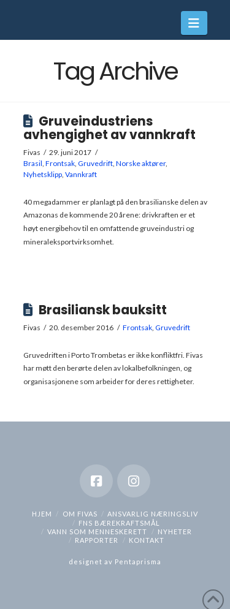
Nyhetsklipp (42, 174)
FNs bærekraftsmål (119, 523)
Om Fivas (80, 514)
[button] (194, 23)
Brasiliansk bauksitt (103, 310)
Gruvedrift (95, 163)
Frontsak (60, 163)
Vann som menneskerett (97, 531)
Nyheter (175, 531)
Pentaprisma (138, 562)
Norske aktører (141, 163)
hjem (42, 514)
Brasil (32, 163)
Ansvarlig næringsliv (152, 514)
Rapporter (96, 540)
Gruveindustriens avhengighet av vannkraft (109, 128)
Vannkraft (81, 174)
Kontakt (146, 540)
